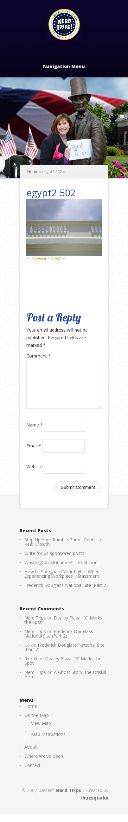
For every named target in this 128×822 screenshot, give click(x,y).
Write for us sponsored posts (54, 561)
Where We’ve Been (43, 764)
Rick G (30, 666)
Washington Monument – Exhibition (61, 570)
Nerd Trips (35, 625)
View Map (41, 731)
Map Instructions (48, 742)
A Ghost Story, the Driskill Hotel (65, 682)
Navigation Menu (64, 66)
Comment (38, 356)
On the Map (36, 723)
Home (32, 171)
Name (34, 432)
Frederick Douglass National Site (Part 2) (66, 593)
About (30, 754)
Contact (32, 773)
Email (33, 453)
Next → (59, 258)
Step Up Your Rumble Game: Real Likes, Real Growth (65, 549)
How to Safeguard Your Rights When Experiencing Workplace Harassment (61, 581)
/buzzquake (94, 805)
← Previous (38, 258)
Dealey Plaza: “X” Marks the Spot (63, 627)
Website (34, 474)
